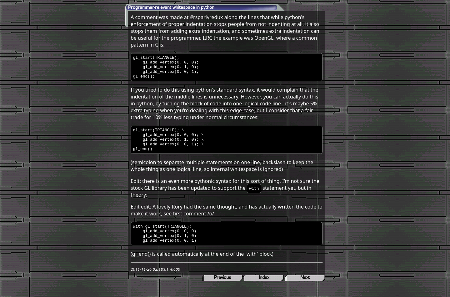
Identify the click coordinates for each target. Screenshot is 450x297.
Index (264, 290)
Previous (222, 290)
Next (305, 290)
